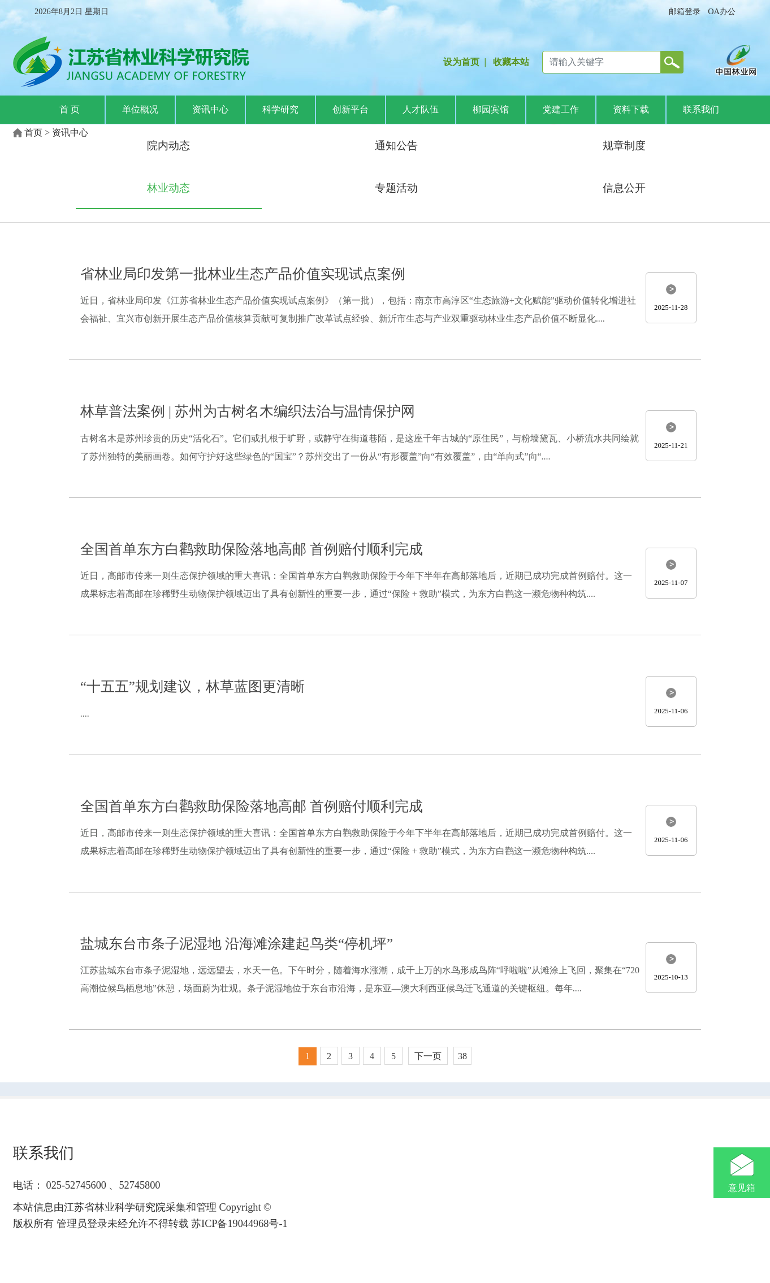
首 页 (69, 109)
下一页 (428, 1056)
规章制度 (624, 145)
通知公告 (396, 145)
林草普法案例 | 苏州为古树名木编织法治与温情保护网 (247, 411)
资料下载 (631, 109)
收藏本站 (511, 62)
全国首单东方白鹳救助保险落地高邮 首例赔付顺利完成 (251, 549)
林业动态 (168, 188)
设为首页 (461, 62)
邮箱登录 (684, 11)
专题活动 (396, 188)
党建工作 (561, 109)
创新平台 (350, 109)
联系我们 (701, 109)
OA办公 (722, 11)
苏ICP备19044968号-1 (238, 1223)
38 (462, 1056)
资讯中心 (210, 109)
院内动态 (168, 145)
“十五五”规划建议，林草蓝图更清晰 (192, 686)
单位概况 (140, 109)
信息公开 (624, 188)
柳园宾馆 (491, 109)
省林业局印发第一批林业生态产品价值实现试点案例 (242, 273)
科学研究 (280, 109)
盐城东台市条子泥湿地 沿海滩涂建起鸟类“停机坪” (236, 943)
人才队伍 (421, 109)
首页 (33, 132)
